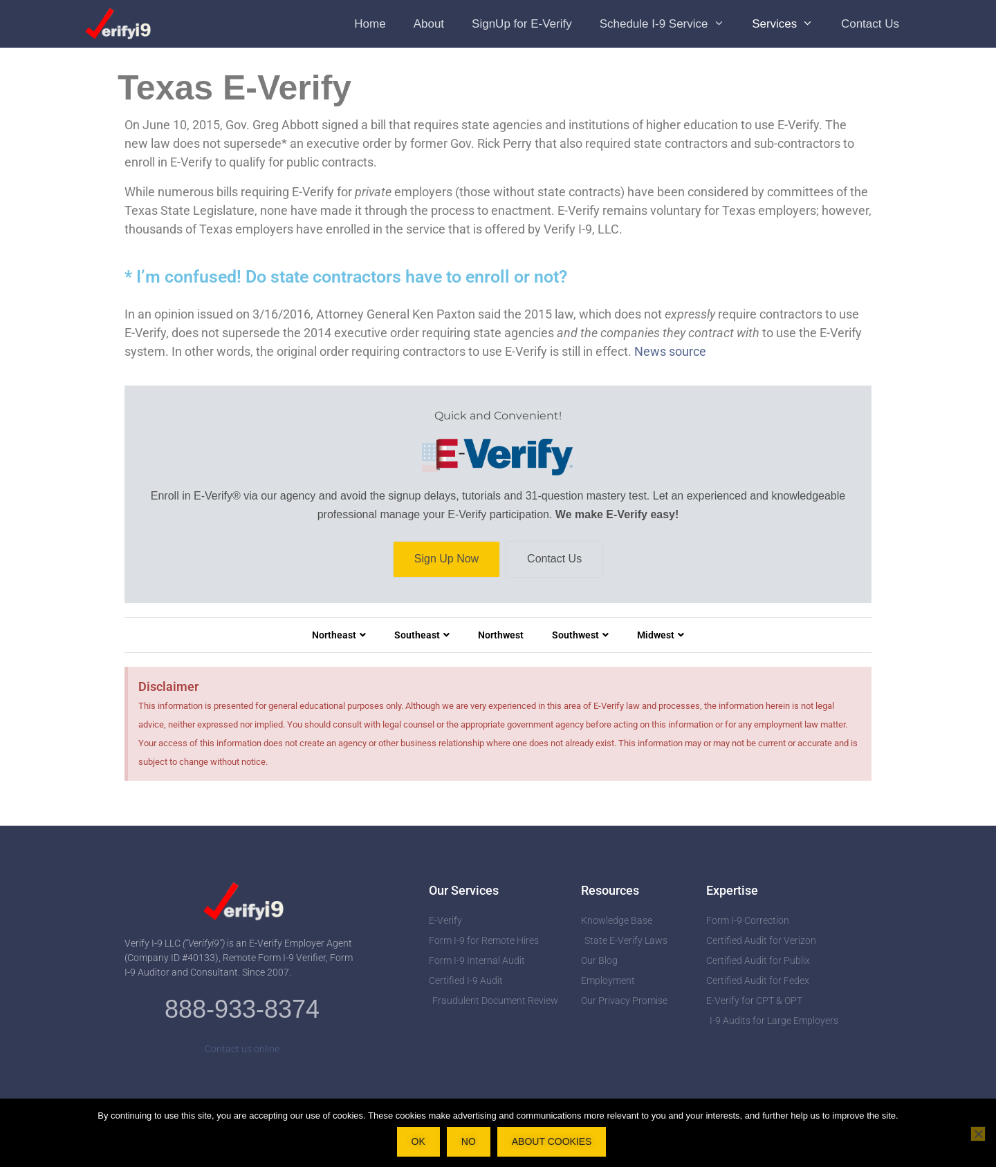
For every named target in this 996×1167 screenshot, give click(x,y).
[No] (978, 1133)
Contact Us (870, 23)
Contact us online (242, 1048)
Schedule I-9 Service (669, 24)
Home (369, 23)
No (468, 1141)
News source (670, 351)
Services (789, 24)
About (429, 23)
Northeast (339, 635)
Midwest (660, 635)
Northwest (501, 635)
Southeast (422, 635)
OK (418, 1141)
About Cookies (552, 1141)
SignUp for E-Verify (522, 23)
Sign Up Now (446, 559)
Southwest (580, 635)
